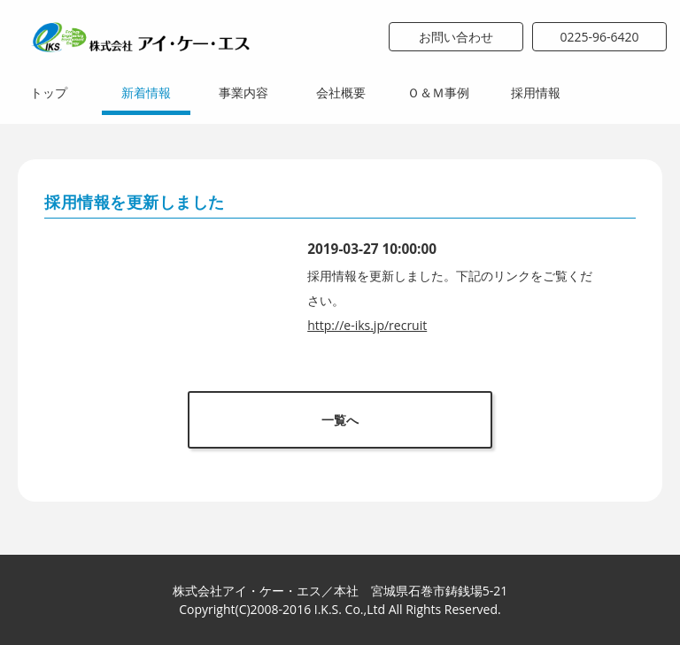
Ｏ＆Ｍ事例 (438, 92)
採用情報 (535, 92)
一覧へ (340, 419)
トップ (48, 92)
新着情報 (146, 92)
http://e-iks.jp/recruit (367, 325)
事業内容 (243, 92)
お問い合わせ (456, 36)
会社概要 (341, 92)
